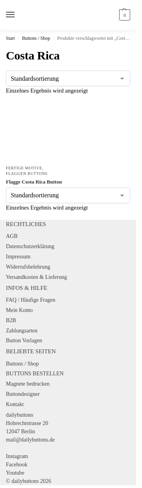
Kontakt (15, 404)
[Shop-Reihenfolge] (68, 78)
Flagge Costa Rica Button (34, 182)
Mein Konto (19, 310)
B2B (11, 320)
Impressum (18, 257)
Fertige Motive (24, 168)
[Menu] (18, 15)
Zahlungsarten (21, 331)
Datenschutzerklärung (30, 246)
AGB (12, 236)
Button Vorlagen (24, 340)
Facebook (16, 465)
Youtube (15, 473)
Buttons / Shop (36, 38)
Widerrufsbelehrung (28, 267)
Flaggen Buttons (27, 173)
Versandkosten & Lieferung (36, 277)
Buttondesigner (23, 394)
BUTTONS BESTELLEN (35, 374)
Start (10, 38)
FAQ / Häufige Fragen (30, 300)
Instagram (17, 456)
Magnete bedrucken (28, 384)
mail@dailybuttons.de (30, 440)
